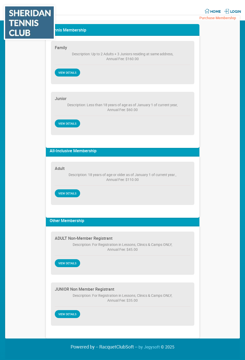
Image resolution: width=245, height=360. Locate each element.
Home (215, 11)
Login (235, 11)
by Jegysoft (156, 347)
